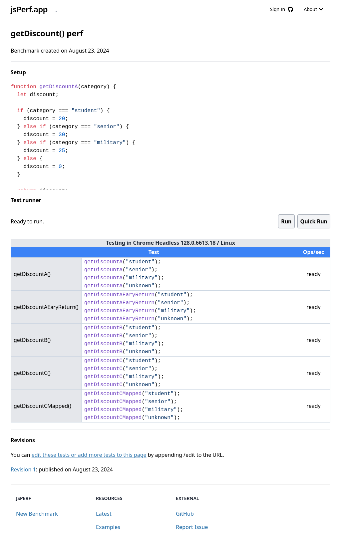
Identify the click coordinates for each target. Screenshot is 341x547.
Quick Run (313, 221)
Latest (104, 513)
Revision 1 (23, 469)
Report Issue (192, 527)
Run (286, 221)
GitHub (185, 513)
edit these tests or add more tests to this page (89, 454)
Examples (108, 527)
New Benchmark (37, 513)
